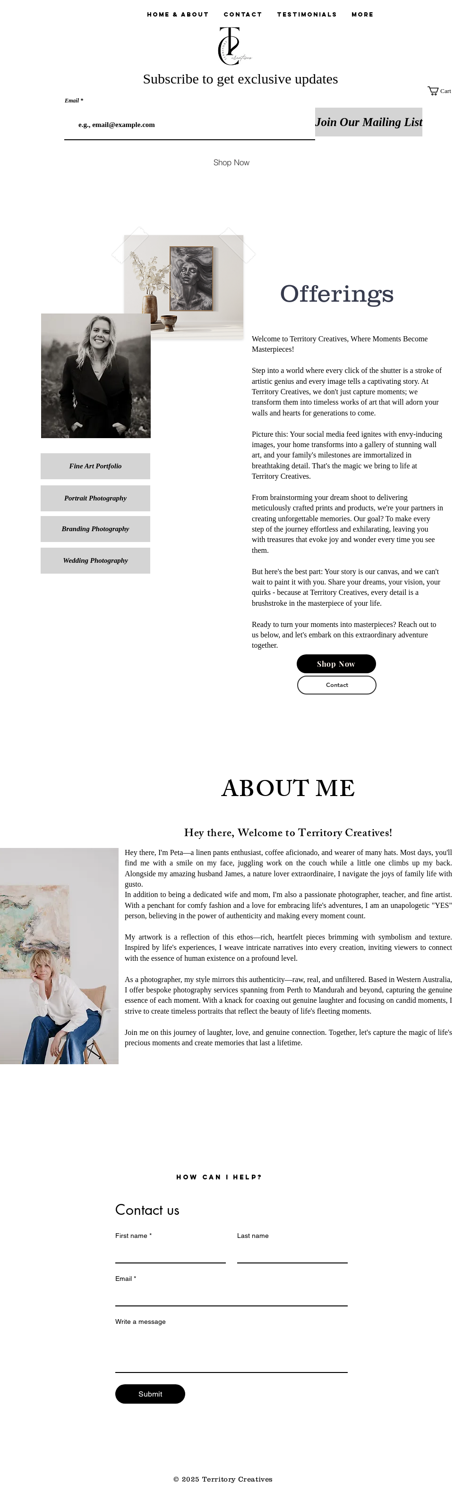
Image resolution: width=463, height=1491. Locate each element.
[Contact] (337, 685)
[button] (445, 90)
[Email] (228, 1296)
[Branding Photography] (95, 529)
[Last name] (289, 1253)
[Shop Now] (231, 161)
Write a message (140, 1321)
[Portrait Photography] (95, 498)
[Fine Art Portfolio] (95, 466)
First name (133, 1236)
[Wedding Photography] (95, 561)
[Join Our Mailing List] (368, 122)
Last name (253, 1235)
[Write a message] (231, 1350)
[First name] (167, 1253)
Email (72, 100)
